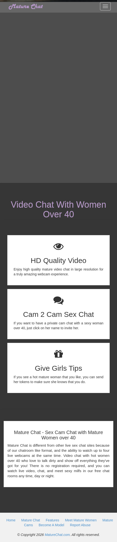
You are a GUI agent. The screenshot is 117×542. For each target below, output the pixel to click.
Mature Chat (30, 520)
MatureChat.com (57, 535)
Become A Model (51, 525)
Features (52, 520)
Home (10, 520)
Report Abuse (80, 525)
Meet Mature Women (81, 520)
